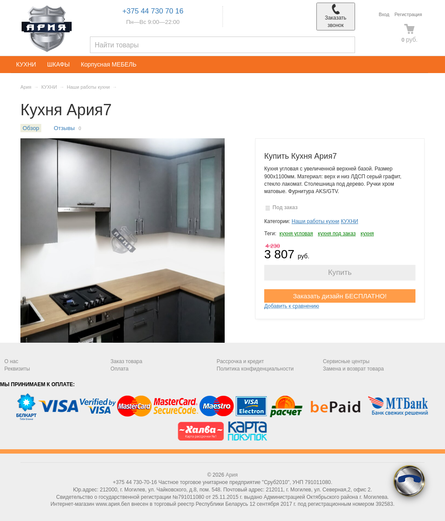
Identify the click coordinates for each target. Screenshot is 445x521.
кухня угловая (296, 233)
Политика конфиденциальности (255, 369)
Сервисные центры (346, 361)
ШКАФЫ (58, 64)
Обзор (31, 128)
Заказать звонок (335, 16)
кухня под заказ (337, 233)
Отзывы (64, 128)
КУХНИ (26, 64)
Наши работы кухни (88, 87)
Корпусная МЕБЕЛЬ (108, 64)
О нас (11, 361)
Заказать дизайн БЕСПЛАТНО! (339, 296)
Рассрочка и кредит (240, 361)
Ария (25, 87)
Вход (384, 14)
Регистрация (408, 14)
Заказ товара (126, 361)
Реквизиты (17, 369)
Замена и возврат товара (353, 369)
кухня (367, 233)
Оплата (119, 369)
